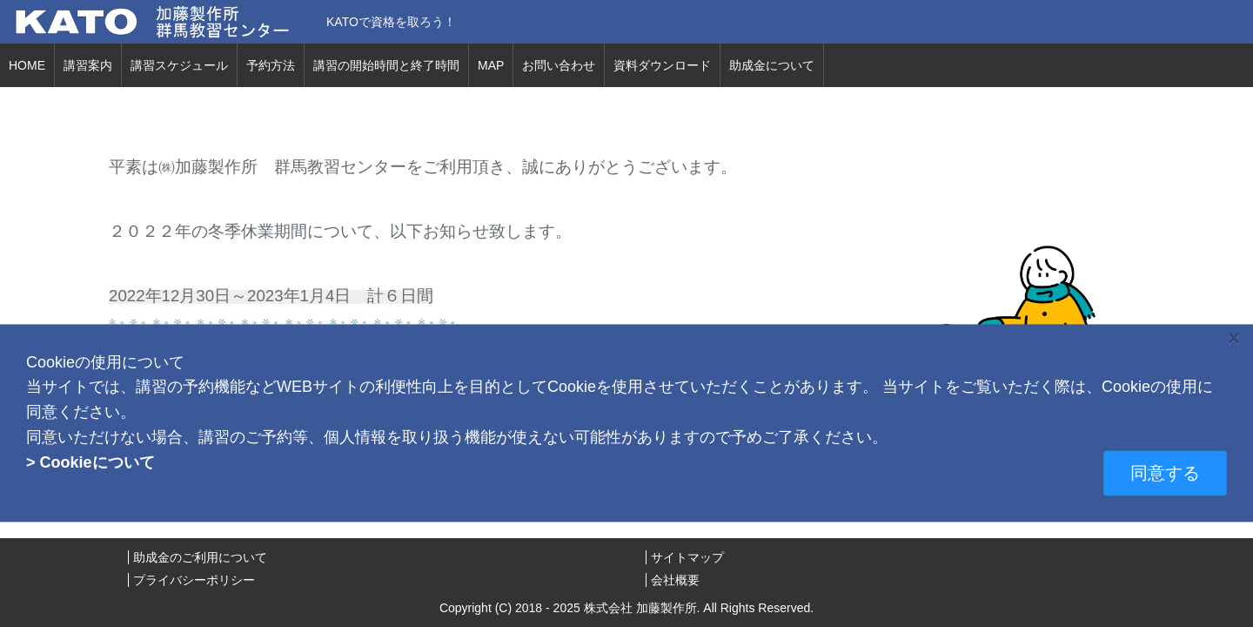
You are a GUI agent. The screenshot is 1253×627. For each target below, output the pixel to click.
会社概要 (675, 580)
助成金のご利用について (200, 557)
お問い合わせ (558, 65)
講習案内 (88, 65)
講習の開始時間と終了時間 (386, 65)
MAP (491, 65)
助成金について (771, 65)
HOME (27, 65)
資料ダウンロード (662, 65)
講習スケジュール (179, 65)
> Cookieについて (90, 462)
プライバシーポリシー (194, 580)
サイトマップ (687, 557)
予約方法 (270, 65)
